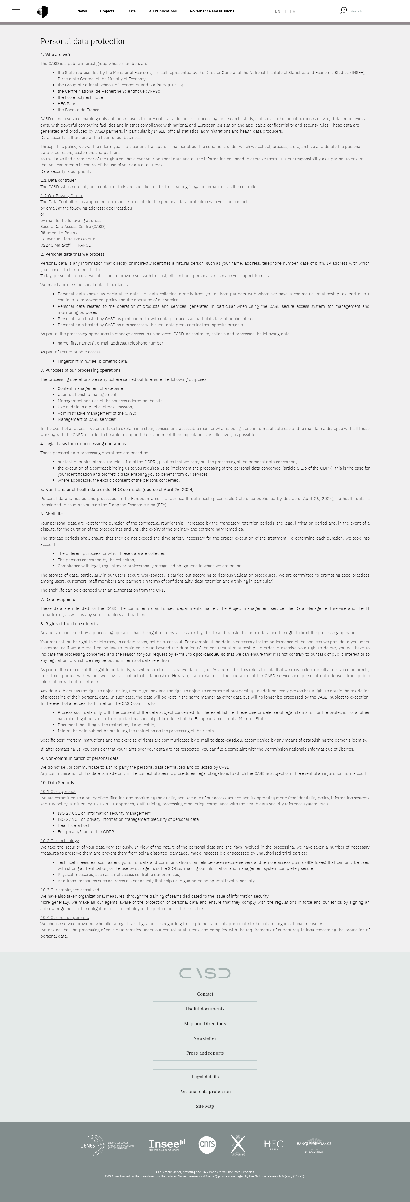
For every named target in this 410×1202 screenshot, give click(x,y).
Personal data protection (205, 1091)
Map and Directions (205, 1024)
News (82, 11)
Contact (205, 994)
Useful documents (205, 1009)
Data (132, 11)
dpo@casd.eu (206, 654)
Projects (107, 11)
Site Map (205, 1106)
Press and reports (205, 1053)
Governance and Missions (212, 11)
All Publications (163, 11)
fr (292, 11)
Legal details (205, 1077)
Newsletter (205, 1038)
